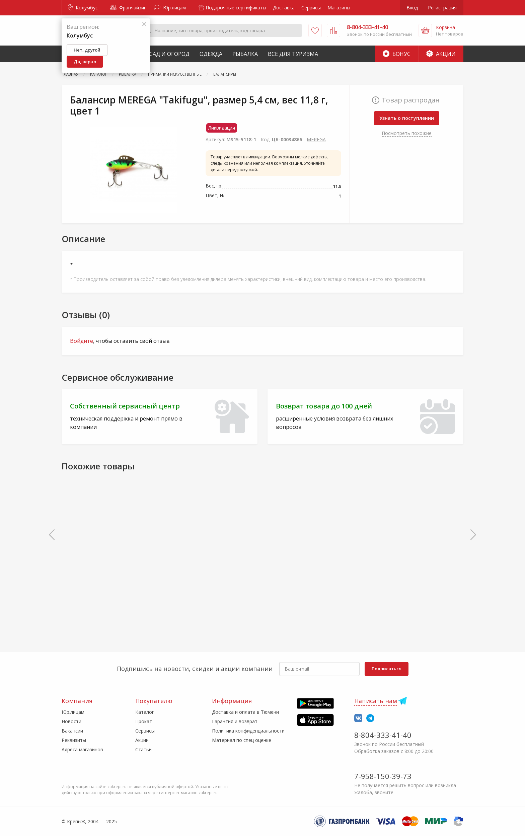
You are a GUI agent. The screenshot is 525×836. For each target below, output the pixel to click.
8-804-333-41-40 (382, 735)
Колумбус (83, 7)
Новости (71, 721)
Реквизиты (74, 740)
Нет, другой (87, 50)
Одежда (211, 54)
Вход (412, 7)
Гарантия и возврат (234, 721)
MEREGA (316, 139)
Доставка (284, 7)
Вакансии (72, 731)
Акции (441, 54)
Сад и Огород (169, 54)
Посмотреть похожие (407, 133)
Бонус (396, 54)
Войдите (81, 341)
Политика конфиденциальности (248, 731)
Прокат (143, 721)
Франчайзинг (129, 7)
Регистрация (442, 7)
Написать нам (375, 701)
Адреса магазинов (82, 749)
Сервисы (311, 7)
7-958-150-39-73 (382, 776)
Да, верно (85, 62)
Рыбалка (245, 54)
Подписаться (386, 669)
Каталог (144, 712)
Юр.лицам (170, 7)
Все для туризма (293, 54)
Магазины (338, 7)
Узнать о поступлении (406, 118)
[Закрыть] (144, 24)
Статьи (143, 749)
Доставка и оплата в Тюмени (245, 712)
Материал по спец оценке (241, 740)
